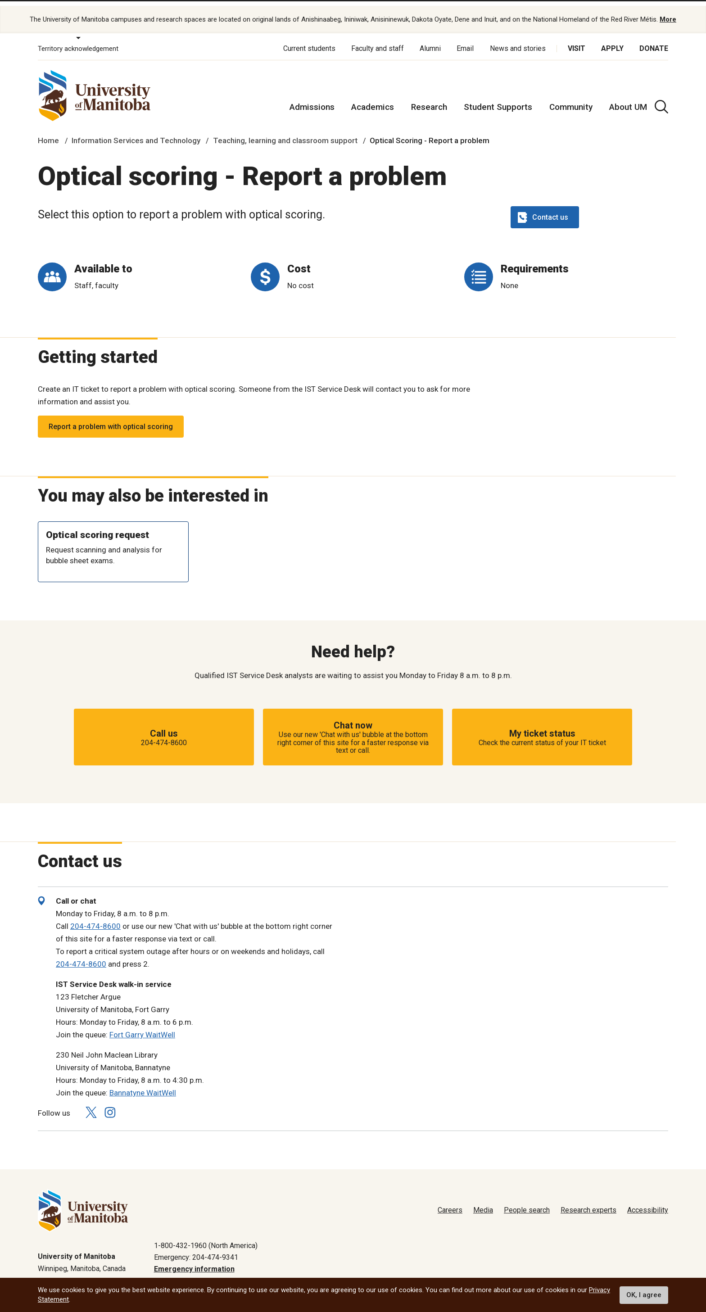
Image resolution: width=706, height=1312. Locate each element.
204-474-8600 (95, 918)
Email (465, 40)
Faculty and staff (377, 40)
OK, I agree (643, 1295)
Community (571, 99)
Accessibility (647, 1202)
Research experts (588, 1202)
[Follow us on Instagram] (110, 1104)
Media (483, 1202)
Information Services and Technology (136, 132)
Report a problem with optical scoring (111, 418)
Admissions (312, 99)
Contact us (543, 209)
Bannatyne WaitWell (142, 1084)
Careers (450, 1202)
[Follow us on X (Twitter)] (91, 1104)
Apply (612, 40)
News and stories (518, 40)
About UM (628, 99)
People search (527, 1202)
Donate (653, 40)
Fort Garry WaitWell (142, 1026)
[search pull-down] (661, 98)
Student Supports (498, 99)
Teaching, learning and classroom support (285, 132)
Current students (309, 40)
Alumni (430, 40)
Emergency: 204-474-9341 (196, 1249)
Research (429, 99)
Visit (576, 40)
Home (48, 132)
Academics (372, 99)
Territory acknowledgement (78, 40)
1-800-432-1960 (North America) (206, 1237)
